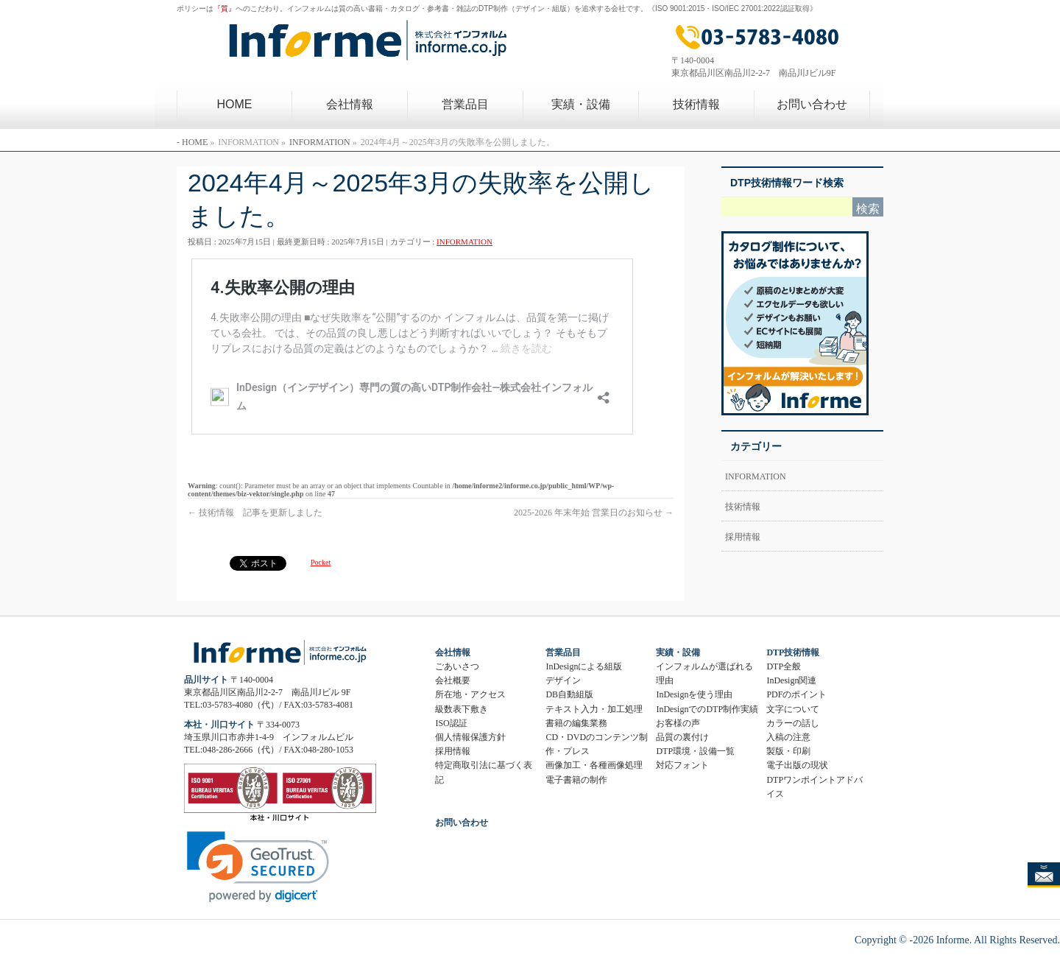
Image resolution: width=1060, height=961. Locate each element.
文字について (792, 709)
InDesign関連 (791, 680)
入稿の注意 (788, 737)
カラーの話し (792, 723)
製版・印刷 (788, 751)
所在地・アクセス (470, 694)
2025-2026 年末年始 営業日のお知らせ (594, 512)
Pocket (321, 562)
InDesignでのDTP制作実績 (707, 709)
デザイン (563, 680)
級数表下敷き (461, 709)
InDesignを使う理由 (694, 694)
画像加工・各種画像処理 (594, 765)
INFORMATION (464, 241)
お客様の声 (678, 723)
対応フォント (682, 765)
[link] (258, 867)
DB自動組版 (569, 694)
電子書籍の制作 (576, 780)
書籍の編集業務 (576, 723)
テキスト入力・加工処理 (594, 709)
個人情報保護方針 (470, 737)
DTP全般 (783, 666)
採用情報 (742, 537)
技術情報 (742, 506)
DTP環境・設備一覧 (695, 751)
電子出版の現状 (797, 765)
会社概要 (452, 680)
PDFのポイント (796, 694)
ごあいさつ (457, 666)
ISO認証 (451, 723)
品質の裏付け (682, 737)
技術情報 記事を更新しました (255, 512)
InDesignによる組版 (583, 666)
